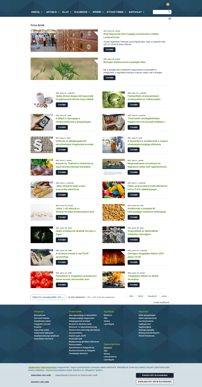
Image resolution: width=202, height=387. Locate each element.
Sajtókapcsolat (145, 324)
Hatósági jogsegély (146, 330)
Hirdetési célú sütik (38, 382)
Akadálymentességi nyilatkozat (46, 336)
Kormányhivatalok (146, 321)
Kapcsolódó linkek (41, 330)
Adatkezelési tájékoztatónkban (42, 367)
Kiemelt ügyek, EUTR (77, 336)
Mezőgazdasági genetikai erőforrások (84, 342)
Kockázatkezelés (75, 339)
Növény (107, 321)
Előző (140, 296)
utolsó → (165, 296)
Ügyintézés (109, 311)
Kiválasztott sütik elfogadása (154, 382)
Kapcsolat (143, 311)
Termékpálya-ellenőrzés (78, 353)
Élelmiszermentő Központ (149, 333)
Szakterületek (75, 311)
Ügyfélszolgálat (145, 327)
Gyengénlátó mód (167, 4)
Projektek (38, 327)
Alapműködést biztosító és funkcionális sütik (75, 375)
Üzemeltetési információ (43, 339)
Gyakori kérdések (112, 344)
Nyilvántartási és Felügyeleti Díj (81, 348)
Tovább (109, 49)
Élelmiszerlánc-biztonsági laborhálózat (84, 330)
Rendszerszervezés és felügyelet (82, 351)
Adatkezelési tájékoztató (44, 333)
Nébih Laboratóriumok (148, 318)
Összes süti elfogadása (154, 375)
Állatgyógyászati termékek (79, 321)
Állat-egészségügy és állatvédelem (83, 315)
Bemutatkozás (39, 315)
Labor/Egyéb (109, 324)
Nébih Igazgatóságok (147, 315)
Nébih (71, 4)
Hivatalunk (39, 311)
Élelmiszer (108, 315)
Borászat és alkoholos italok (80, 324)
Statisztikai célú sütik (39, 375)
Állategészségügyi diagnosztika (81, 318)
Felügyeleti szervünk (42, 324)
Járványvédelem (75, 333)
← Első (130, 296)
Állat (105, 318)
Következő (152, 296)
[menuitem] (37, 12)
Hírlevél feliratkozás (147, 336)
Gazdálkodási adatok (42, 321)
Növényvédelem (75, 345)
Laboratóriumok (110, 357)
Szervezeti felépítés (42, 318)
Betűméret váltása (169, 18)
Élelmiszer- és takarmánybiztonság (83, 327)
